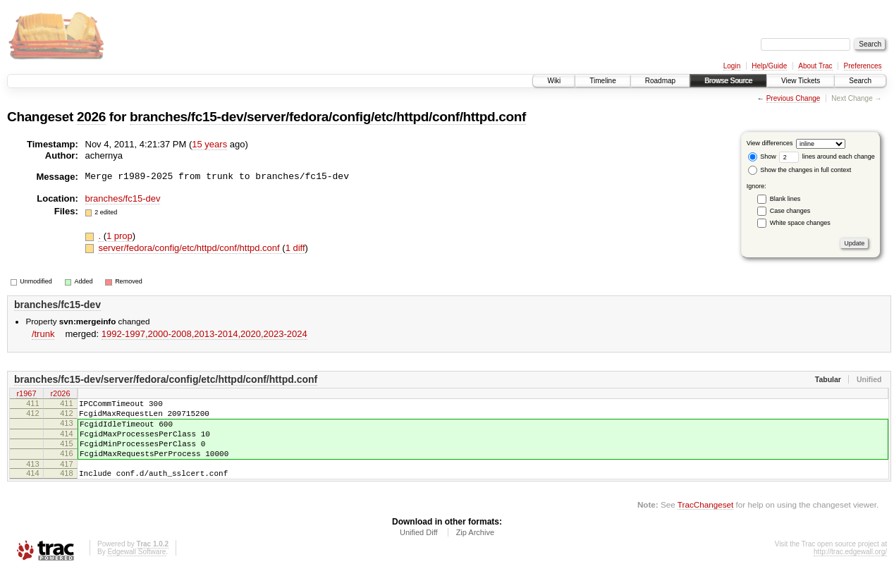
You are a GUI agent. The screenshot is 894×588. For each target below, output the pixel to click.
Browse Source (728, 81)
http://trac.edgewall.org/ (850, 568)
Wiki (554, 81)
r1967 (26, 394)
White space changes (800, 222)
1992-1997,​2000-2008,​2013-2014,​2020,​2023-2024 (204, 334)
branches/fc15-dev (123, 198)
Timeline (602, 81)
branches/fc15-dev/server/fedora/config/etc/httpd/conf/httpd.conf (328, 116)
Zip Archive (475, 549)
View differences (770, 143)
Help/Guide (769, 66)
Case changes (790, 210)
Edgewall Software (136, 568)
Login (731, 66)
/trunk (43, 334)
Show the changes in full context (800, 169)
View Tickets (800, 81)
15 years (209, 144)
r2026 (60, 394)
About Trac (815, 66)
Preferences (863, 66)
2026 (91, 116)
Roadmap (660, 81)
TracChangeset (705, 521)
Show (762, 156)
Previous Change (793, 98)
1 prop (119, 236)
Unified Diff (419, 549)
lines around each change (827, 156)
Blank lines (785, 198)
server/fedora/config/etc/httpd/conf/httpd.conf (190, 248)
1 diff (295, 248)
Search (860, 81)
